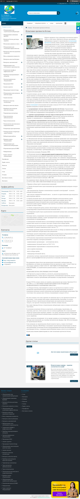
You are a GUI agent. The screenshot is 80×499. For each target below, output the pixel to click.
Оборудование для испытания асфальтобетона (11, 47)
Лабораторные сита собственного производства (11, 66)
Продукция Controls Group (11, 90)
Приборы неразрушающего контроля (11, 75)
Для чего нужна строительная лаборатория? (64, 352)
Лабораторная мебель (10, 136)
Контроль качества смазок (11, 105)
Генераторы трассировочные (12, 128)
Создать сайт (10, 1)
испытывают (34, 105)
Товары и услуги (40, 23)
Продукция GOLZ (8, 84)
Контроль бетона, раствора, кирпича (11, 39)
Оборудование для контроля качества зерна (12, 93)
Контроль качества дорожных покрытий (12, 52)
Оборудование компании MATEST (11, 35)
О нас (51, 23)
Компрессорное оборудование (8, 140)
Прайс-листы (6, 162)
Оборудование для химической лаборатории (11, 144)
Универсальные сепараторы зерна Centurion (11, 132)
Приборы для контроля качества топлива (10, 109)
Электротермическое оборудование (10, 79)
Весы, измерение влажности (12, 56)
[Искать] (58, 12)
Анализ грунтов (8, 87)
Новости (4, 165)
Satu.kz (47, 496)
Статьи (30, 27)
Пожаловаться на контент (44, 497)
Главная (29, 23)
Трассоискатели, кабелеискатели (8, 116)
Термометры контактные (11, 113)
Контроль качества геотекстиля (9, 101)
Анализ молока (8, 97)
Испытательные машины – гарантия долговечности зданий (61, 365)
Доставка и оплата (7, 178)
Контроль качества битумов (11, 59)
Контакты (59, 23)
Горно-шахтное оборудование (8, 155)
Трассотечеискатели (9, 121)
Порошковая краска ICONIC (11, 148)
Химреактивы (8, 151)
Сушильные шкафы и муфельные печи (10, 70)
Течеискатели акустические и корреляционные (12, 124)
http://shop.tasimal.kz (10, 260)
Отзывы (4, 174)
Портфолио (5, 159)
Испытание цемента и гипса (11, 44)
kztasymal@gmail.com (10, 262)
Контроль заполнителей (10, 62)
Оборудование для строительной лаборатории (11, 30)
